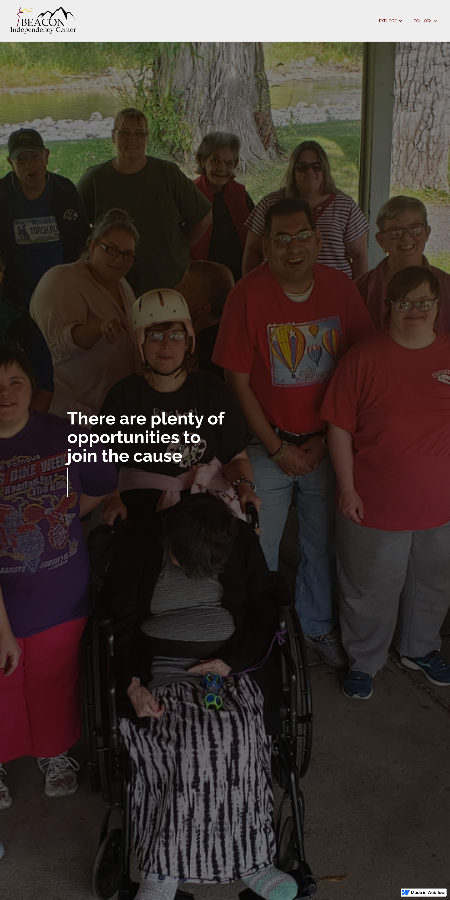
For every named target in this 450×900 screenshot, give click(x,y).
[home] (190, 21)
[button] (390, 21)
